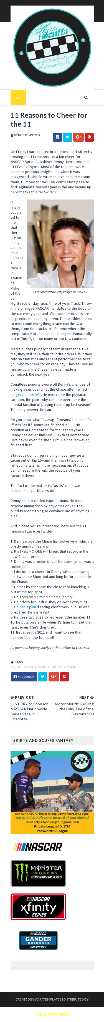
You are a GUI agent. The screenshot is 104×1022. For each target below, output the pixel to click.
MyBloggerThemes (52, 1014)
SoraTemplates (48, 999)
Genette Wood (50, 667)
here (14, 191)
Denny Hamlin (22, 667)
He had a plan (25, 606)
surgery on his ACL (26, 394)
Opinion (73, 667)
